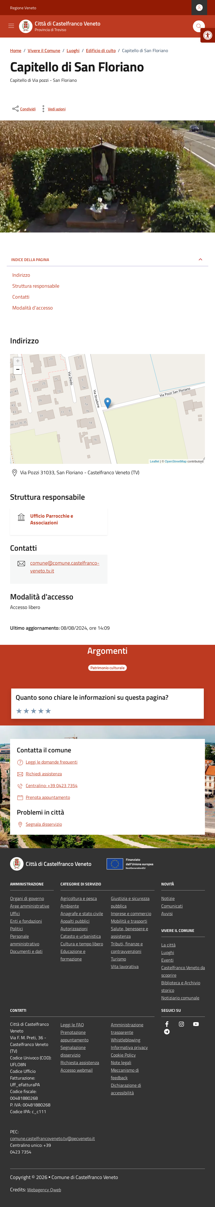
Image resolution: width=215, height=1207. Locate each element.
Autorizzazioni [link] (74, 928)
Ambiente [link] (69, 906)
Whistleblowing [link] (125, 1039)
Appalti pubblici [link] (75, 921)
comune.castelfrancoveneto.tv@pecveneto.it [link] (52, 1138)
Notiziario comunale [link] (180, 997)
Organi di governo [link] (27, 898)
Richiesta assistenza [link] (79, 1062)
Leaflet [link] (154, 461)
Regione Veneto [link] (23, 8)
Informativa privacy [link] (129, 1047)
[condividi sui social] (23, 108)
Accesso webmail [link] (76, 1070)
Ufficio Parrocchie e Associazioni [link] (51, 519)
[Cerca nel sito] (199, 26)
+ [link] (18, 361)
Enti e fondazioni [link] (26, 921)
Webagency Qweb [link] (44, 1189)
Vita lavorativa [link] (125, 966)
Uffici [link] (15, 913)
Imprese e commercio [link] (131, 913)
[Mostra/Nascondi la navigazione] (11, 25)
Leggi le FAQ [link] (72, 1024)
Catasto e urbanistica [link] (80, 936)
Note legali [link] (121, 1062)
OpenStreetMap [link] (176, 461)
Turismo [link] (118, 958)
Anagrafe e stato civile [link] (81, 913)
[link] (207, 35)
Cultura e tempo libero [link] (81, 943)
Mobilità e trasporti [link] (129, 921)
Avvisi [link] (167, 913)
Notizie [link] (168, 898)
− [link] (18, 370)
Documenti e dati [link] (26, 951)
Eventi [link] (167, 960)
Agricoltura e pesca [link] (78, 898)
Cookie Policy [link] (123, 1055)
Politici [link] (16, 928)
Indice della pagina (30, 259)
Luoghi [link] (167, 952)
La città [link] (168, 944)
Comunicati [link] (172, 906)
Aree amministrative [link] (29, 906)
